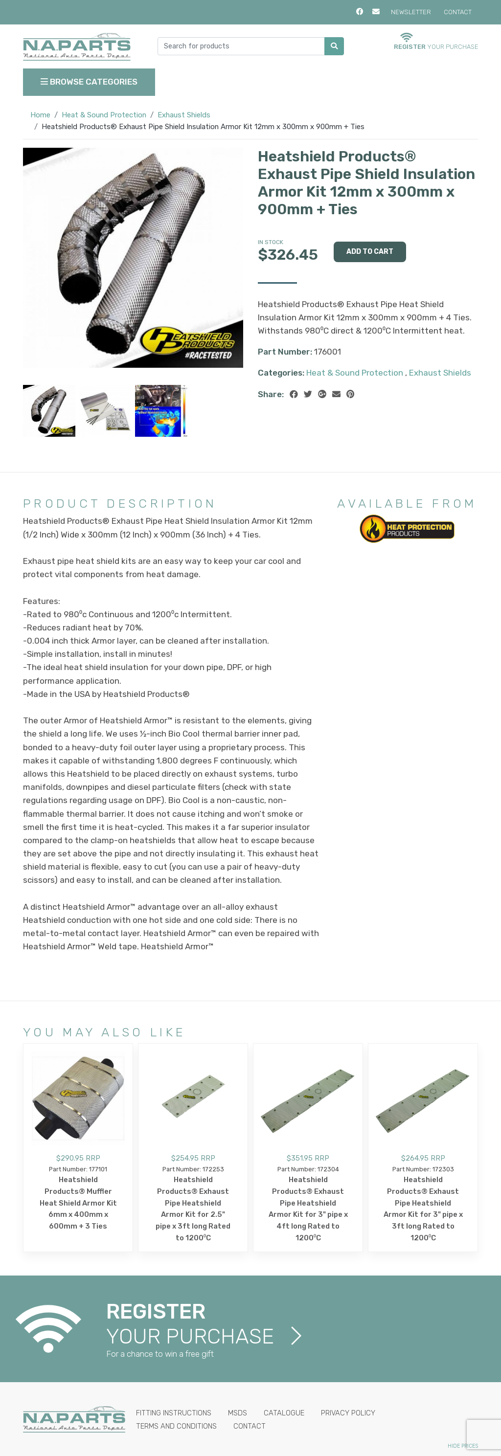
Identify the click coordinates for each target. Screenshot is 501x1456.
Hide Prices (463, 1446)
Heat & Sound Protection (104, 115)
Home (40, 115)
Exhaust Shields (184, 115)
